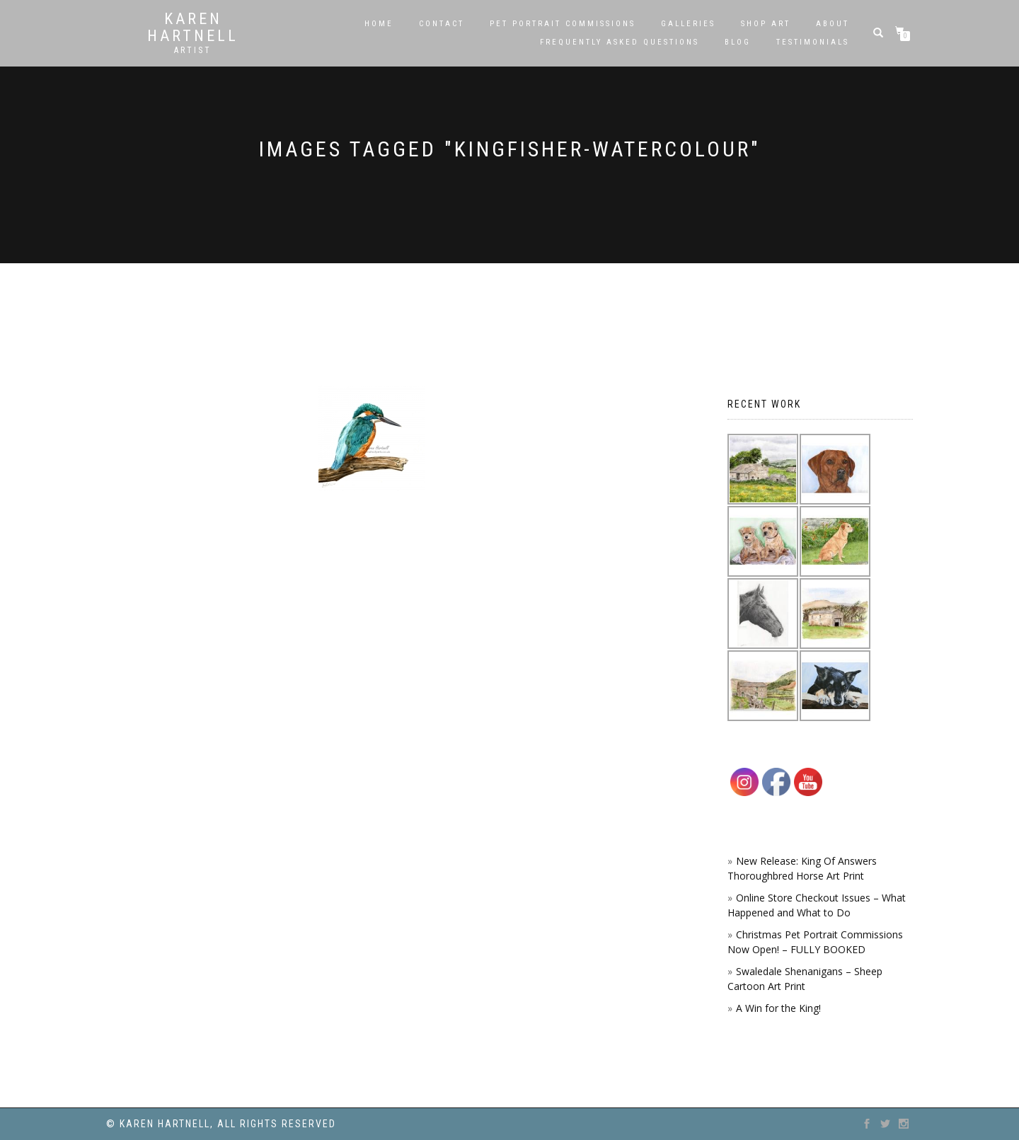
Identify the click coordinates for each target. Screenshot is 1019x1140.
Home (378, 23)
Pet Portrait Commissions (562, 23)
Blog (738, 42)
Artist (193, 50)
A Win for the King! (778, 1008)
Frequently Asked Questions (619, 42)
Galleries (688, 23)
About (832, 23)
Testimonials (812, 42)
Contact (441, 23)
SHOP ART (765, 23)
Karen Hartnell (192, 28)
